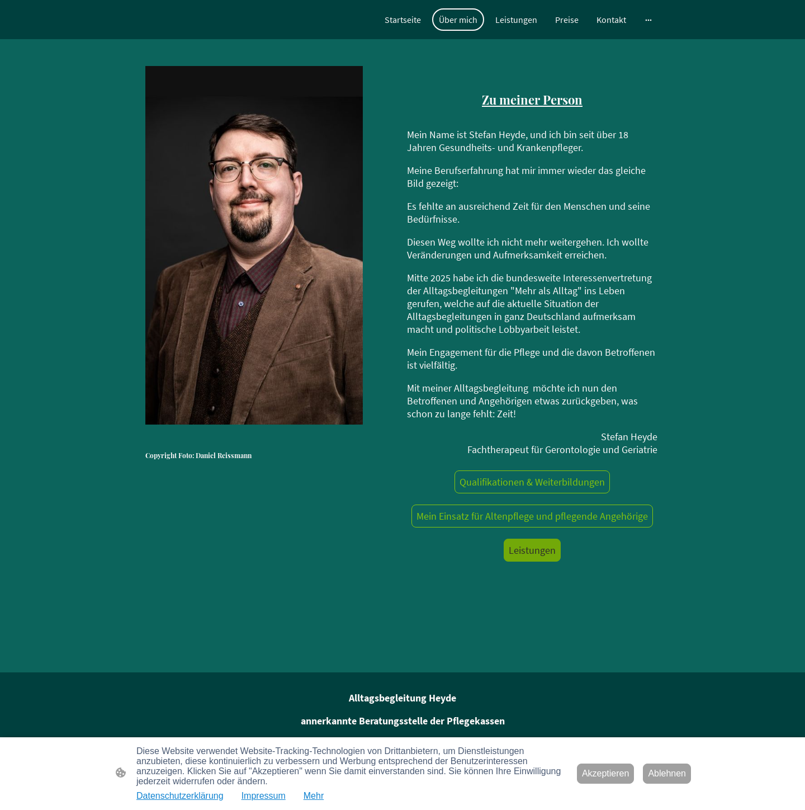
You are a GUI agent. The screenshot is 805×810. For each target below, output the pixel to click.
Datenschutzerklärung (180, 795)
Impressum (264, 795)
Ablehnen (667, 773)
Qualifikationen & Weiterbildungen (532, 481)
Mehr (314, 795)
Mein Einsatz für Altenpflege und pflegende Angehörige (532, 516)
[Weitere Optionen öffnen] (648, 19)
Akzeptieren (605, 773)
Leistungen (532, 550)
